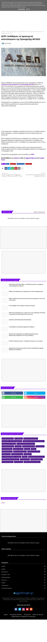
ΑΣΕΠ (32, 154)
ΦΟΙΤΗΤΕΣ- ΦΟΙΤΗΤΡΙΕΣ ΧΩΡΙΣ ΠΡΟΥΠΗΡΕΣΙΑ (20, 319)
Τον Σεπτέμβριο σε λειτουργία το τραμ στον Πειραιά (22, 305)
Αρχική (6, 614)
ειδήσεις (17, 158)
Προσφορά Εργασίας (24, 588)
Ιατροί (34, 449)
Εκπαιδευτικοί (40, 446)
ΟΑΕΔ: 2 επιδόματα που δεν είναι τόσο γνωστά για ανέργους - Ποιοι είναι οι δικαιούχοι (27, 299)
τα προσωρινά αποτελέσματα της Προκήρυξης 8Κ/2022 (22, 83)
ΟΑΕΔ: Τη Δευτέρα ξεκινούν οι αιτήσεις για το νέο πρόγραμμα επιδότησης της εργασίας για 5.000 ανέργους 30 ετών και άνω (27, 313)
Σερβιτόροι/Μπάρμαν (37, 459)
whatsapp (13, 397)
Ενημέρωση (13, 164)
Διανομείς (19, 446)
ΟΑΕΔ (24, 582)
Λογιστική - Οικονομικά (34, 451)
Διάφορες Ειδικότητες (8, 446)
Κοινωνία (24, 580)
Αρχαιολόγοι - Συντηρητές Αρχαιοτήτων (12, 441)
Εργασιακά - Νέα (20, 164)
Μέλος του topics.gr (38, 614)
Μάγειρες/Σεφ (7, 454)
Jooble (3, 503)
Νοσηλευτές (28, 454)
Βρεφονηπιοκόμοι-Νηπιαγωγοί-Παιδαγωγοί (34, 441)
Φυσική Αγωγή (19, 462)
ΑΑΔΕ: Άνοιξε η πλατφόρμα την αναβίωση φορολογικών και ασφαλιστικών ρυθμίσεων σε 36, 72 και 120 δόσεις (23, 334)
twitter (36, 393)
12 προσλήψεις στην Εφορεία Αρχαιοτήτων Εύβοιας (21, 327)
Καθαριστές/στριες (8, 451)
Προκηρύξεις (13, 31)
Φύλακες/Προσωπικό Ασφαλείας (33, 462)
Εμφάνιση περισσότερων (39, 212)
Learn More (21, 9)
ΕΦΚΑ (24, 569)
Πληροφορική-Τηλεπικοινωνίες (37, 456)
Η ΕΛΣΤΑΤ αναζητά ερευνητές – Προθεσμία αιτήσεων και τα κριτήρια (26, 341)
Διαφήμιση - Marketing (29, 446)
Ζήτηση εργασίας (24, 577)
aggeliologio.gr (31, 158)
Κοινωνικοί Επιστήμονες (20, 451)
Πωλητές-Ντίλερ (25, 459)
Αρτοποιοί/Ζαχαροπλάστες (31, 438)
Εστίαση (27, 449)
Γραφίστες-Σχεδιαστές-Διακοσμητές (26, 443)
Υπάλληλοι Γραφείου (8, 462)
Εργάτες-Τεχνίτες (19, 449)
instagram (35, 397)
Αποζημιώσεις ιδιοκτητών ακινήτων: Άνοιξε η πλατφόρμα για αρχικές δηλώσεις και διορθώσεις (26, 348)
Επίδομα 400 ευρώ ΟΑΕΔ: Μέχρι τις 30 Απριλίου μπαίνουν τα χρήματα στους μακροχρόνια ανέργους (26, 285)
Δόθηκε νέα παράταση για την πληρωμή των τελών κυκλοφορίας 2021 (26, 291)
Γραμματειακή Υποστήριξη (9, 443)
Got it (28, 9)
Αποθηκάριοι (19, 438)
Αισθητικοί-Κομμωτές (8, 438)
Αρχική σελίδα (5, 31)
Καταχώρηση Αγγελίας (16, 614)
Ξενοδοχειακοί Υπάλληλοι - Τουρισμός (12, 456)
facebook (13, 393)
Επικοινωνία (27, 614)
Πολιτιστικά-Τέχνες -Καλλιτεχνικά (11, 459)
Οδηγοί (25, 456)
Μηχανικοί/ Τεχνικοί (17, 454)
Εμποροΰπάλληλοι (8, 449)
